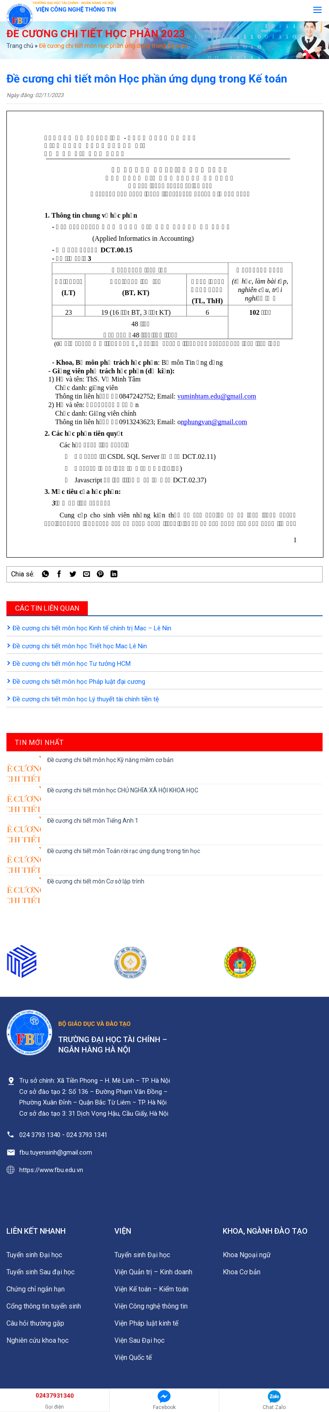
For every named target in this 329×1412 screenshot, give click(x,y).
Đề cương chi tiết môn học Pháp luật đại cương (78, 681)
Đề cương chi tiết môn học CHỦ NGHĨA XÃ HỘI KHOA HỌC (122, 790)
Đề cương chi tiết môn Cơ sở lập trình (95, 881)
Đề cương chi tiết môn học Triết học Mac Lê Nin (79, 646)
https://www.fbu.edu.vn (51, 1170)
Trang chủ (19, 45)
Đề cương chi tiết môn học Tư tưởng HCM (71, 664)
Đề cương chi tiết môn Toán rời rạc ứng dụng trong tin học (123, 851)
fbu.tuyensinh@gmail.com (55, 1152)
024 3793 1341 (87, 1135)
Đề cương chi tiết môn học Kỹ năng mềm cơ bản (110, 759)
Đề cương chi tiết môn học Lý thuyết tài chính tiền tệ (85, 699)
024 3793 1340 (39, 1135)
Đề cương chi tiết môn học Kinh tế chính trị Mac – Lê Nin (91, 628)
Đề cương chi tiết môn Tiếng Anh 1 (92, 820)
